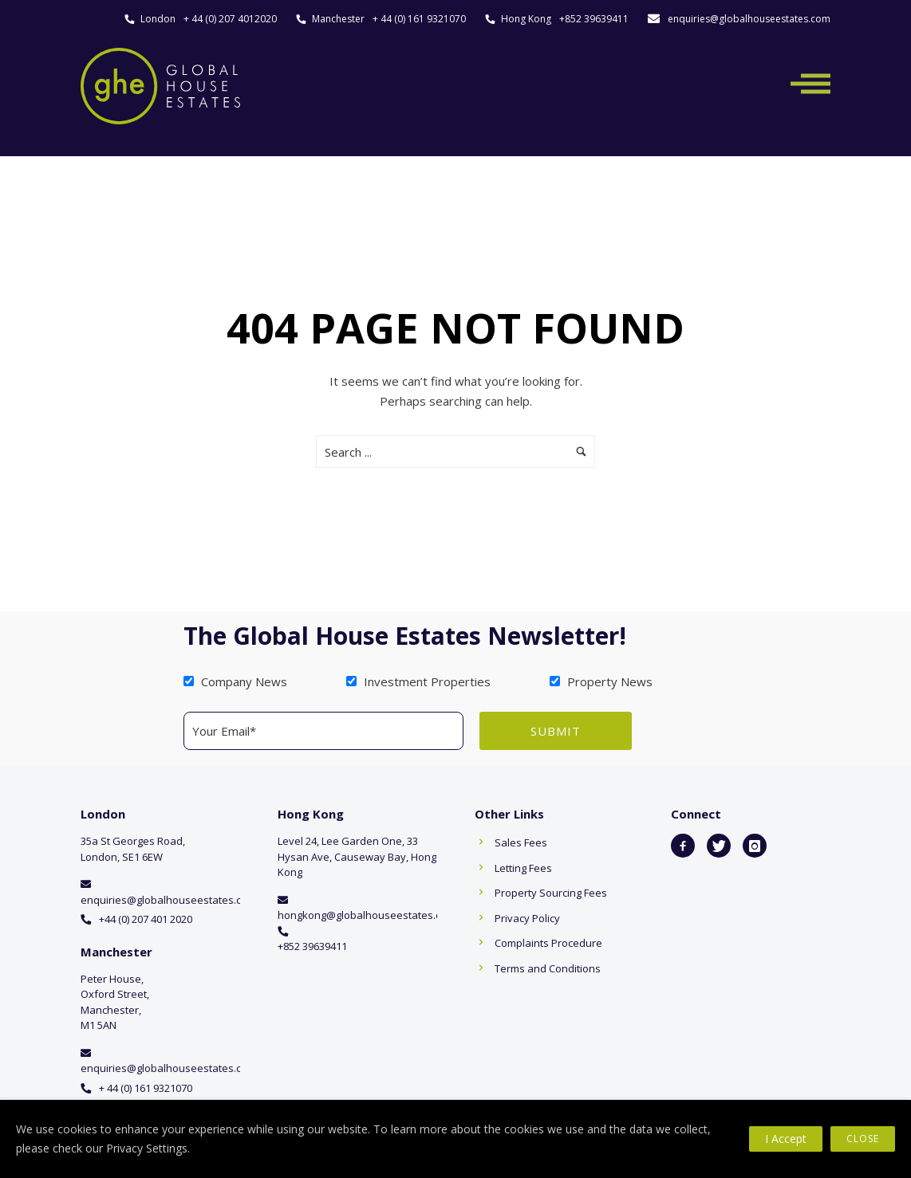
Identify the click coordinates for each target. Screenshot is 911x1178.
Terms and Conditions (548, 968)
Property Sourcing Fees (551, 892)
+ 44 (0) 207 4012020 (230, 19)
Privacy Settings (146, 1148)
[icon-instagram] (755, 846)
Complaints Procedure (548, 943)
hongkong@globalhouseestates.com (367, 915)
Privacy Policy (527, 918)
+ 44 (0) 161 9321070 (419, 19)
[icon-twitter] (719, 846)
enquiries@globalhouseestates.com (749, 19)
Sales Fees (521, 842)
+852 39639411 (594, 19)
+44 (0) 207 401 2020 (145, 919)
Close (862, 1138)
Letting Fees (523, 868)
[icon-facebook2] (683, 846)
